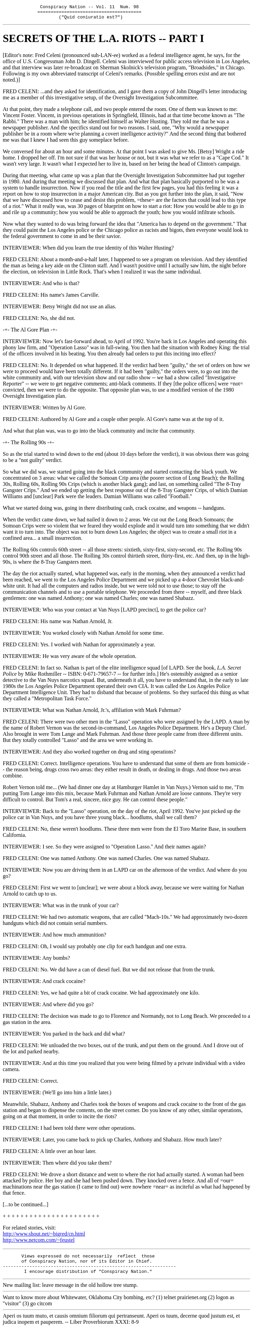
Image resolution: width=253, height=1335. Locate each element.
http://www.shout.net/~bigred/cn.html (44, 1237)
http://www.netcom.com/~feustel (39, 1243)
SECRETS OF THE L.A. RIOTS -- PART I (103, 41)
